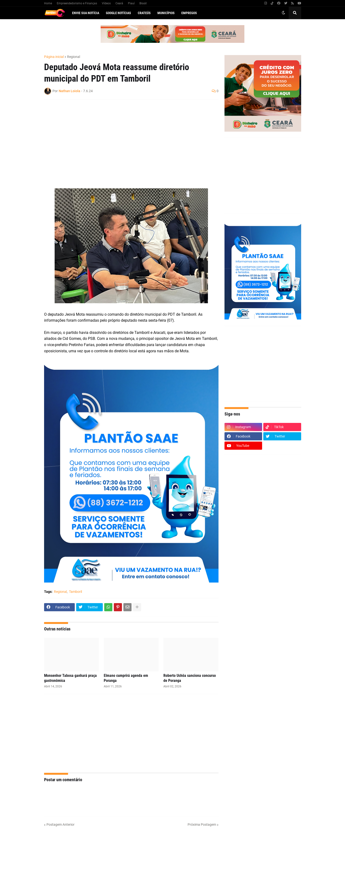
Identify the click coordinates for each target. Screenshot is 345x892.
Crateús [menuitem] (144, 13)
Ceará (119, 3)
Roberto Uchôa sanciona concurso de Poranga (189, 678)
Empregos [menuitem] (189, 13)
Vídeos (106, 3)
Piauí (131, 3)
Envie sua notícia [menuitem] (85, 13)
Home (48, 3)
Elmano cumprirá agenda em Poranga (126, 678)
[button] (283, 13)
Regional (73, 56)
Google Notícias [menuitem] (118, 13)
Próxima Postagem (202, 824)
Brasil (143, 3)
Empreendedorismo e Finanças (77, 3)
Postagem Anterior (60, 824)
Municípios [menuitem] (166, 13)
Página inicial (54, 56)
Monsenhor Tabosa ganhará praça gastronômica (70, 678)
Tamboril (75, 591)
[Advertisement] (126, 138)
